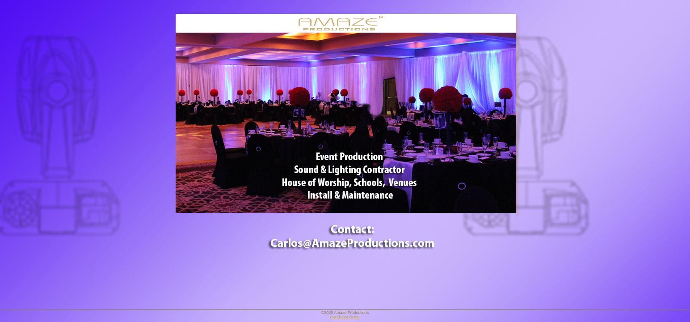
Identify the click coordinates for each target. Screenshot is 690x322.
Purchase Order (345, 317)
